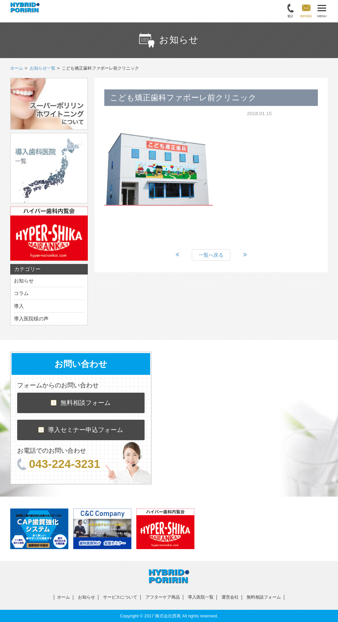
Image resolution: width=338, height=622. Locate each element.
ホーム (63, 597)
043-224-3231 (58, 464)
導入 (19, 306)
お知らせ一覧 (42, 68)
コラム (21, 293)
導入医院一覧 (201, 597)
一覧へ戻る (211, 255)
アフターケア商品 (163, 597)
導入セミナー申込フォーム (80, 429)
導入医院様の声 (31, 318)
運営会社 (230, 597)
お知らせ (24, 280)
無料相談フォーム (81, 402)
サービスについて (120, 597)
